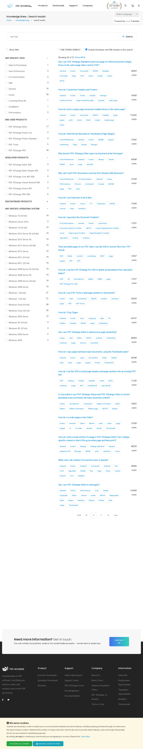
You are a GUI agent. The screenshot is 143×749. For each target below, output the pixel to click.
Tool (71, 486)
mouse (62, 215)
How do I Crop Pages (70, 319)
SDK (11, 83)
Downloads (58, 5)
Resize (91, 510)
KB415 (102, 505)
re (70, 438)
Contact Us (119, 651)
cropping (92, 325)
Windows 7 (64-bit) (18, 295)
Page (74, 76)
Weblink (81, 486)
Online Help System (73, 685)
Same (90, 76)
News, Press (97, 690)
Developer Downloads (48, 690)
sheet (88, 123)
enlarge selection (97, 456)
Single (100, 76)
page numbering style (85, 100)
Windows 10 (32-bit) (18, 229)
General (13, 89)
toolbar (75, 245)
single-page (109, 123)
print (71, 123)
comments (88, 414)
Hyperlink (72, 481)
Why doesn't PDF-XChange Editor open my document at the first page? (96, 156)
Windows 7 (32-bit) (18, 300)
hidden (62, 330)
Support (73, 5)
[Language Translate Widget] (126, 14)
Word (62, 81)
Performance (15, 112)
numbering (64, 148)
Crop (97, 501)
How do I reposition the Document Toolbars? (82, 223)
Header (92, 95)
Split (110, 510)
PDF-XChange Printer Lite (21, 133)
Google (101, 191)
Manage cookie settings (48, 744)
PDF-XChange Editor (18, 127)
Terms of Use (97, 714)
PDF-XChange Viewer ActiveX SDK (23, 183)
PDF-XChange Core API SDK (22, 176)
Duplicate (63, 505)
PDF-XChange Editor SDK (21, 164)
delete (90, 286)
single (97, 123)
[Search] (125, 5)
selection (107, 461)
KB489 (100, 143)
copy (82, 368)
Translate (132, 21)
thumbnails (109, 373)
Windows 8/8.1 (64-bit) (20, 259)
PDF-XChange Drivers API (21, 190)
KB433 (62, 168)
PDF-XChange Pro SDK (69, 291)
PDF (70, 196)
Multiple (106, 71)
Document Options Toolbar (71, 235)
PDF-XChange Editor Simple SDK (24, 170)
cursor (82, 210)
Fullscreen (101, 210)
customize (102, 230)
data (102, 325)
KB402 (83, 481)
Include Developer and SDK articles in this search (110, 49)
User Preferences (17, 71)
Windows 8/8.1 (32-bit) (20, 265)
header (81, 391)
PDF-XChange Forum (74, 695)
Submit (62, 486)
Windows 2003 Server (19, 318)
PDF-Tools (14, 144)
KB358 (111, 191)
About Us (95, 685)
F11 (91, 210)
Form (62, 481)
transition (82, 215)
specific (90, 168)
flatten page (93, 419)
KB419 (91, 433)
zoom (117, 461)
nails (62, 373)
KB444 (83, 330)
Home (9, 20)
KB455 (112, 210)
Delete (105, 501)
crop (82, 325)
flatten (62, 419)
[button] (25, 58)
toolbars (86, 245)
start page (113, 100)
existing (71, 391)
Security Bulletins (72, 706)
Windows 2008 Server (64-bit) (23, 283)
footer (82, 95)
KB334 (93, 305)
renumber (94, 350)
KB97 (102, 263)
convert (80, 263)
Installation (14, 106)
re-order (78, 438)
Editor (79, 345)
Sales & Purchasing (18, 65)
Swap (62, 515)
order (109, 433)
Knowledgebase (72, 701)
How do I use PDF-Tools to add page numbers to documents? (92, 299)
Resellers (122, 709)
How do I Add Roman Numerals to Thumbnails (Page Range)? (91, 137)
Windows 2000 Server (19, 336)
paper (62, 123)
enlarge (83, 456)
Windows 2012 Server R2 (21, 241)
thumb (97, 373)
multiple (105, 118)
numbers (115, 305)
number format (66, 100)
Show (108, 481)
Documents (82, 305)
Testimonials (124, 714)
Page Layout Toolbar (77, 240)
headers (92, 391)
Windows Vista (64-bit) (20, 306)
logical (110, 143)
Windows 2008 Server (19, 289)
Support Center (72, 690)
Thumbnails (73, 515)
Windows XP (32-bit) (18, 330)
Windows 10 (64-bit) (18, 218)
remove (83, 350)
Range (84, 148)
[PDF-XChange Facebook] (4, 710)
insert (102, 391)
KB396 (95, 71)
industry (73, 330)
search (128, 37)
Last (118, 525)
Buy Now (42, 695)
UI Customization (17, 77)
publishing (103, 330)
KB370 (88, 235)
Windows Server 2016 (19, 223)
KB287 (88, 461)
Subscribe (122, 685)
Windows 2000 (16, 342)
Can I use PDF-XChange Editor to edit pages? (82, 494)
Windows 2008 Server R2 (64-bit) (24, 271)
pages (62, 268)
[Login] (139, 5)
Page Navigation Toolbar (99, 240)
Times (109, 76)
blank (70, 263)
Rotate (101, 510)
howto (12, 95)
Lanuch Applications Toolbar (107, 235)
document (84, 118)
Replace (81, 510)
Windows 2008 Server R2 (21, 277)
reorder (89, 438)
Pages (70, 510)
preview (101, 100)
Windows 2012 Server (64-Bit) (23, 247)
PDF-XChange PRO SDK (20, 196)
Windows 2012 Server (19, 253)
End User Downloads (47, 685)
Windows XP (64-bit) (18, 324)
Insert (93, 505)
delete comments (104, 414)
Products (43, 5)
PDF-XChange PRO (18, 150)
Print (82, 76)
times (62, 128)
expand (112, 456)
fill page (78, 461)
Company (88, 5)
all (69, 286)
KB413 (88, 345)
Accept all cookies (19, 744)
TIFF (78, 268)
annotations (79, 286)
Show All (80, 57)
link (91, 481)
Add (71, 305)
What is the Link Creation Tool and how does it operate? (88, 470)
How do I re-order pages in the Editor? (78, 427)
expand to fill (65, 461)
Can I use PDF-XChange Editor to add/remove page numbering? (92, 338)
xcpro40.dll (105, 396)
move (62, 240)
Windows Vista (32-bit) (20, 312)
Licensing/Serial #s (18, 100)
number (104, 305)
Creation (83, 476)
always (101, 163)
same (79, 123)
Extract (84, 505)
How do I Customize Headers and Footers (81, 89)
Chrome (78, 191)
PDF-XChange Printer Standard (23, 138)
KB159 (105, 419)
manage (103, 95)
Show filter (14, 49)
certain (111, 163)
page (115, 118)
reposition (64, 245)
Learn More (85, 736)
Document (84, 71)
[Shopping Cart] (132, 5)
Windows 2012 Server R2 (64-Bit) (24, 235)
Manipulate (114, 505)
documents (93, 368)
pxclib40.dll (92, 396)
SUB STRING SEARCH (70, 49)
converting (91, 263)
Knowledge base (23, 20)
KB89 (100, 286)
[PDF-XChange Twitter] (9, 710)
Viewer (114, 419)
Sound (117, 481)
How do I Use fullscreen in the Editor (78, 204)
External (107, 476)
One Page (63, 76)
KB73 (111, 391)
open (71, 168)
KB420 (114, 368)
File (116, 476)
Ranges (94, 148)
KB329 (95, 118)
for (109, 325)
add (71, 345)
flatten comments (76, 419)
